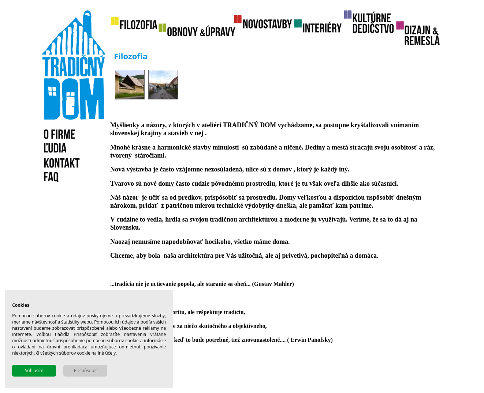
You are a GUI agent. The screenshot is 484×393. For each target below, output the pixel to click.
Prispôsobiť (85, 370)
